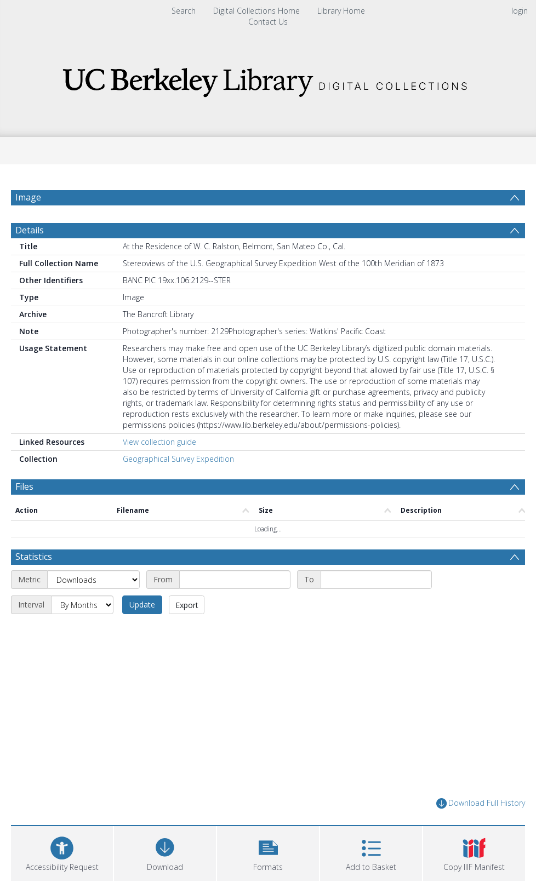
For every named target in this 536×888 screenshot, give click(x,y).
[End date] (376, 579)
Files (24, 486)
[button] (268, 852)
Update (142, 604)
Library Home (341, 10)
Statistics (33, 557)
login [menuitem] (519, 10)
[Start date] (234, 579)
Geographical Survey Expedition (178, 459)
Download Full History (480, 803)
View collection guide (159, 442)
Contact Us (268, 21)
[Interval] (82, 604)
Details (29, 230)
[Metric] (93, 579)
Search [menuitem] (184, 10)
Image (28, 197)
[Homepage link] (268, 79)
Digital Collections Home (256, 10)
